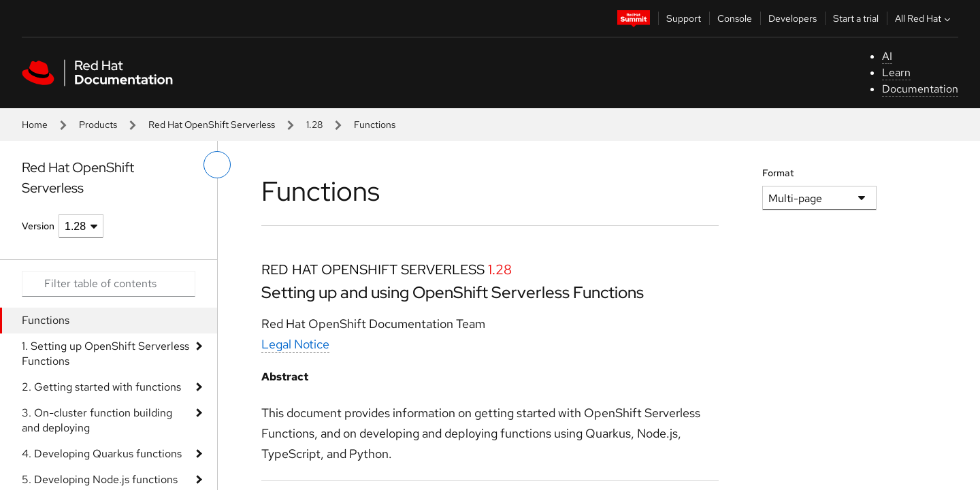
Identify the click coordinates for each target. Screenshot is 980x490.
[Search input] (108, 284)
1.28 (314, 124)
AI (887, 56)
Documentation (920, 89)
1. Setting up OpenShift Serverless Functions (105, 353)
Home (35, 124)
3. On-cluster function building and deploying (97, 420)
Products (98, 124)
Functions (45, 320)
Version (38, 226)
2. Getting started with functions (101, 387)
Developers (792, 18)
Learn (896, 72)
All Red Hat (924, 18)
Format (778, 173)
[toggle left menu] (217, 164)
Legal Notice (295, 344)
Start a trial (856, 18)
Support (683, 18)
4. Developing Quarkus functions (102, 453)
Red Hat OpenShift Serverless (211, 124)
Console (734, 18)
